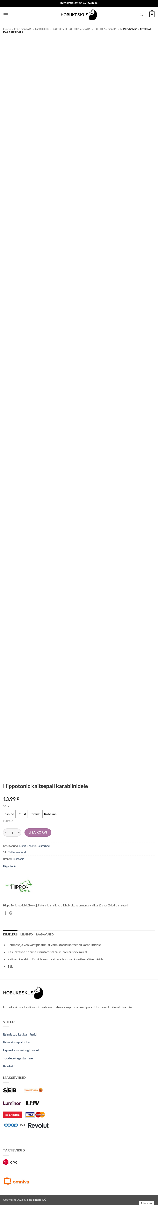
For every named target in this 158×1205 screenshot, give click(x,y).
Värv (6, 806)
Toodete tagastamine (18, 1058)
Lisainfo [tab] (26, 934)
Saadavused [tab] (45, 934)
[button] (5, 14)
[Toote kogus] (12, 832)
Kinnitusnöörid (27, 846)
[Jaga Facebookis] (5, 913)
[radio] (9, 814)
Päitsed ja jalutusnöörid (71, 29)
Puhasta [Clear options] (8, 821)
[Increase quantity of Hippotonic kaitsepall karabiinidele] (18, 832)
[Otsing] (141, 14)
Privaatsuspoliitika (16, 1042)
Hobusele (42, 29)
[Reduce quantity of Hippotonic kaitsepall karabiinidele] (5, 832)
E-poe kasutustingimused (21, 1050)
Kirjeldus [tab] (10, 934)
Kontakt (9, 1066)
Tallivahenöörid (17, 852)
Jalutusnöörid (105, 29)
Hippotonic (17, 859)
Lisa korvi (38, 832)
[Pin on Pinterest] (10, 913)
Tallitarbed (43, 846)
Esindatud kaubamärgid (20, 1034)
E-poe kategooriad (17, 29)
